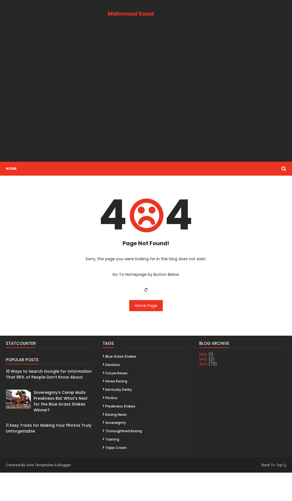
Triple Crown (116, 447)
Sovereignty (115, 422)
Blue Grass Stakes (120, 356)
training (112, 439)
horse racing (116, 381)
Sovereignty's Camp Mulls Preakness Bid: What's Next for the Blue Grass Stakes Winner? (61, 401)
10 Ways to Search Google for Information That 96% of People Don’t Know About (49, 374)
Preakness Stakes (120, 406)
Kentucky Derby (118, 389)
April (203, 364)
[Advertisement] (146, 95)
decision (112, 364)
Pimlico (111, 398)
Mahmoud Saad (131, 14)
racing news (116, 414)
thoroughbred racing (123, 431)
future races (116, 373)
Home (11, 168)
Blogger (64, 465)
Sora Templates (40, 465)
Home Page (146, 305)
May (203, 354)
